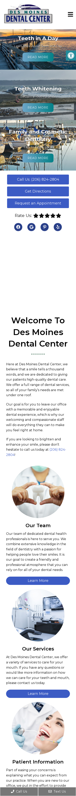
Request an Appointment (38, 203)
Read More (38, 57)
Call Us (19, 791)
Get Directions (38, 191)
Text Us (57, 791)
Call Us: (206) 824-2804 (38, 179)
